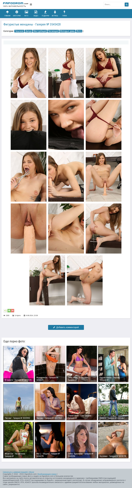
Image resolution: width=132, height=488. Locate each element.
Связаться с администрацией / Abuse (18, 472)
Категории (16, 13)
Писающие (53, 31)
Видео (35, 13)
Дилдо (28, 31)
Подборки (45, 13)
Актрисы (54, 13)
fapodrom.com (16, 4)
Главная (7, 13)
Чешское (19, 31)
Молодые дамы (67, 31)
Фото (26, 13)
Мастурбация (40, 31)
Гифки (64, 13)
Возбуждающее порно (47, 474)
